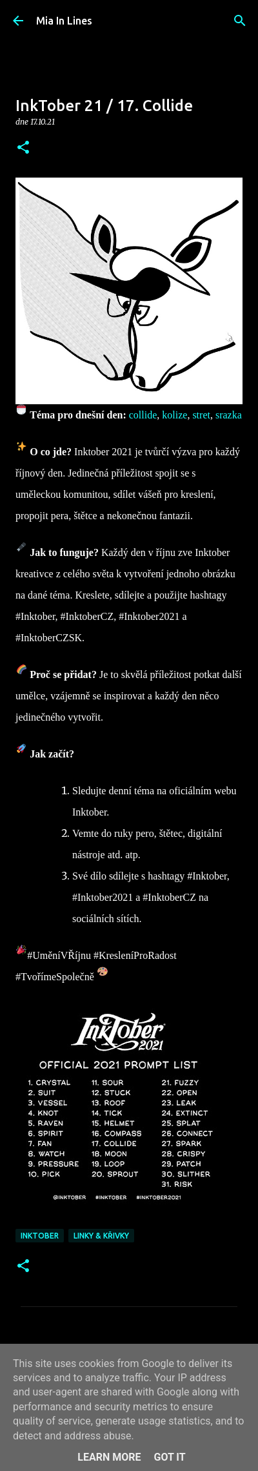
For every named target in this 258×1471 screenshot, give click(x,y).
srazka (228, 414)
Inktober (40, 1235)
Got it (169, 1457)
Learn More (109, 1457)
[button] (23, 148)
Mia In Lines (64, 20)
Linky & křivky (101, 1235)
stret (201, 414)
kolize (174, 414)
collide (143, 414)
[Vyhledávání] (240, 20)
